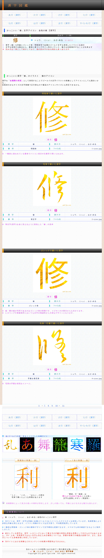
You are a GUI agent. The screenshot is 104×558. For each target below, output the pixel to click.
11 (63, 405)
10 (56, 405)
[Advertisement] (52, 60)
